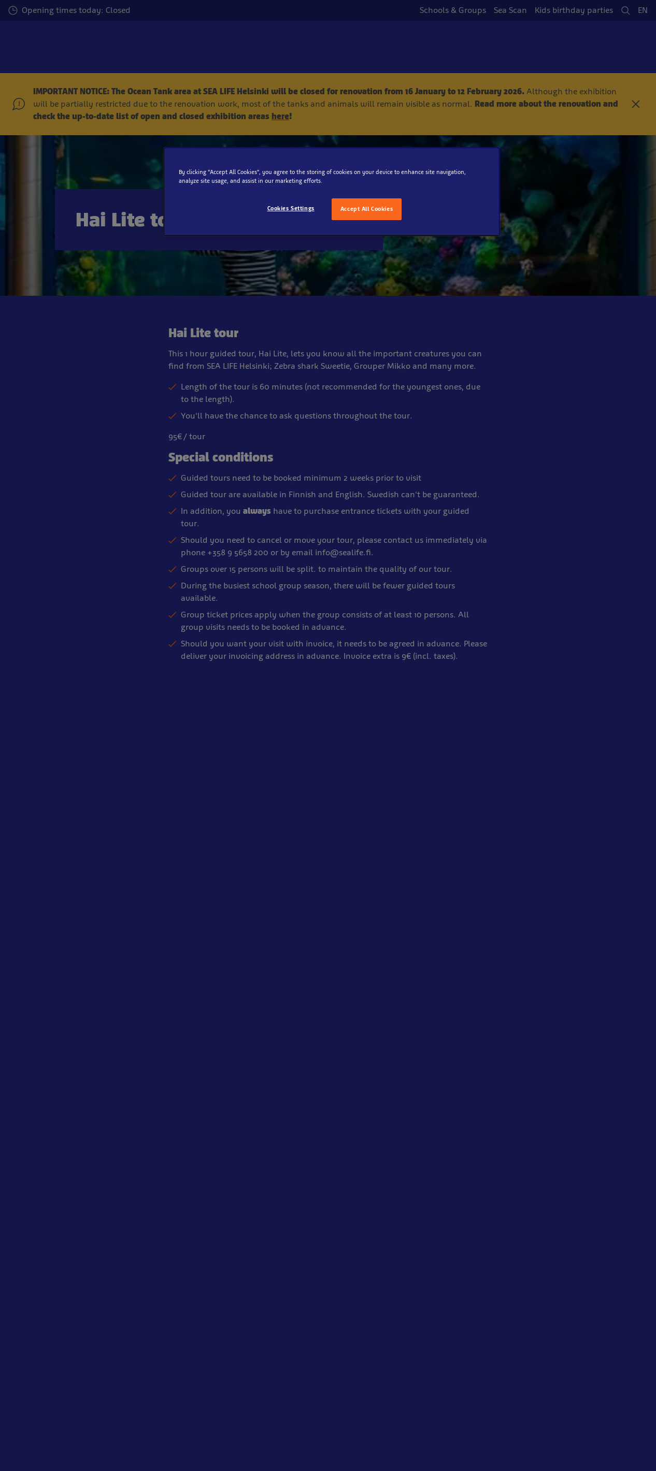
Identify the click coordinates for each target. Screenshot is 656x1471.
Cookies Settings (291, 208)
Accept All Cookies (366, 208)
